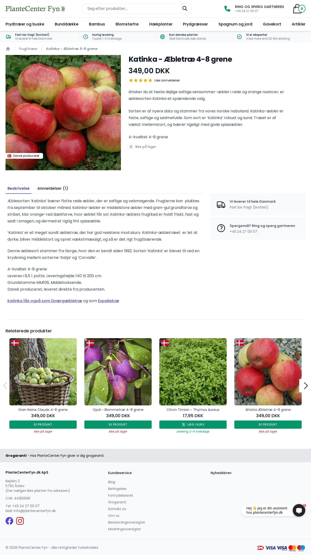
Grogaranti (117, 502)
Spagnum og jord (235, 24)
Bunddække (66, 24)
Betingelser (117, 488)
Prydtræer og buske (25, 24)
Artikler (298, 24)
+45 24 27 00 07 (26, 506)
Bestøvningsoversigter (126, 522)
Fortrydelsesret (120, 495)
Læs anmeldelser (167, 80)
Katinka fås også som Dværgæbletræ (44, 301)
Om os (113, 515)
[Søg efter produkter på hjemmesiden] (136, 9)
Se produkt (43, 424)
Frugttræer (28, 48)
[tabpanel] (63, 112)
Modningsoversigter (124, 529)
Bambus (97, 24)
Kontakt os (117, 508)
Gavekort (272, 24)
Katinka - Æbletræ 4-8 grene (71, 48)
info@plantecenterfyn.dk (35, 510)
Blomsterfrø (127, 24)
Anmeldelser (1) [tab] (52, 188)
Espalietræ (108, 301)
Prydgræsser (195, 24)
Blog (111, 482)
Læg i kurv (193, 424)
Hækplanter (161, 24)
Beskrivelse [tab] (18, 188)
